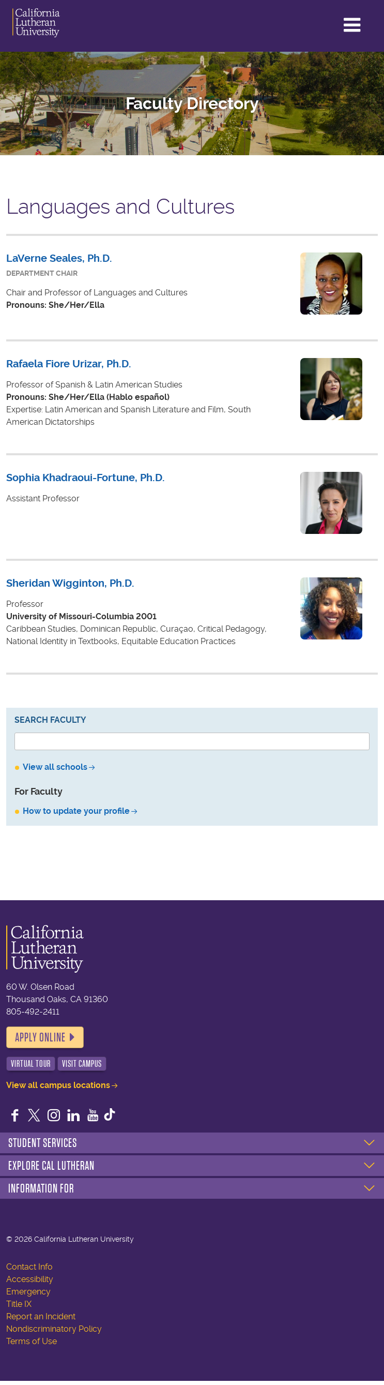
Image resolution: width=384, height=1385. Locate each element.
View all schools (55, 767)
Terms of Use (31, 1341)
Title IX (19, 1304)
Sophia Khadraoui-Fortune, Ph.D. (85, 478)
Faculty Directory (192, 103)
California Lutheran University (51, 22)
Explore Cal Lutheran (51, 1165)
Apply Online (40, 1037)
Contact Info (29, 1267)
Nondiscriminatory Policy (54, 1329)
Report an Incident (40, 1316)
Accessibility (29, 1279)
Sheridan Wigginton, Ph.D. (70, 583)
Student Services (42, 1143)
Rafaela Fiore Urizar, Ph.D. (68, 364)
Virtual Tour (31, 1064)
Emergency (28, 1292)
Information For (41, 1188)
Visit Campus (82, 1064)
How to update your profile (76, 811)
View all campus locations (58, 1085)
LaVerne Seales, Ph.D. (59, 258)
